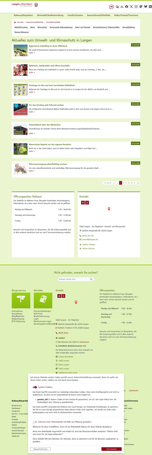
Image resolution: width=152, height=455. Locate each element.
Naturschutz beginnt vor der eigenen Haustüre (50, 144)
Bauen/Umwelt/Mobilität (34, 22)
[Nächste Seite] (134, 183)
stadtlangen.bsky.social (68, 372)
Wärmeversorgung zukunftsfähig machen (48, 164)
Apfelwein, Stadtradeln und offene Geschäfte (49, 65)
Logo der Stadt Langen (31, 5)
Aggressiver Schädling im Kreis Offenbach (48, 46)
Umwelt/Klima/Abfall (53, 22)
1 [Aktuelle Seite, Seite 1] (120, 183)
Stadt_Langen (64, 360)
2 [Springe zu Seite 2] (123, 183)
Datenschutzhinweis (40, 449)
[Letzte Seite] (138, 183)
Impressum (84, 342)
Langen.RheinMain (66, 356)
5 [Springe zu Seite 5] (131, 183)
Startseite (20, 22)
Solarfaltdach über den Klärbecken (45, 124)
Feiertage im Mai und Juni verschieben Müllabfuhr (52, 85)
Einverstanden (112, 449)
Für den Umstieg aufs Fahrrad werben (46, 105)
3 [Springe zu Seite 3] (126, 183)
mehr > (32, 53)
